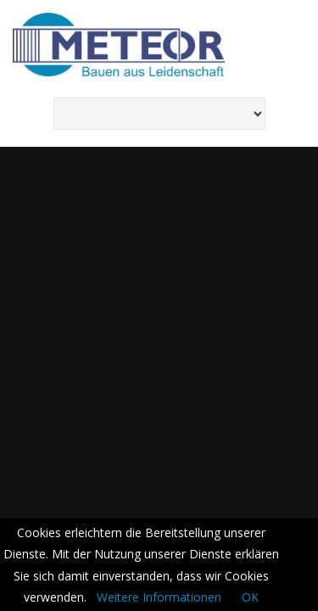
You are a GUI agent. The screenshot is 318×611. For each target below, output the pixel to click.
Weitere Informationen (159, 597)
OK (250, 597)
